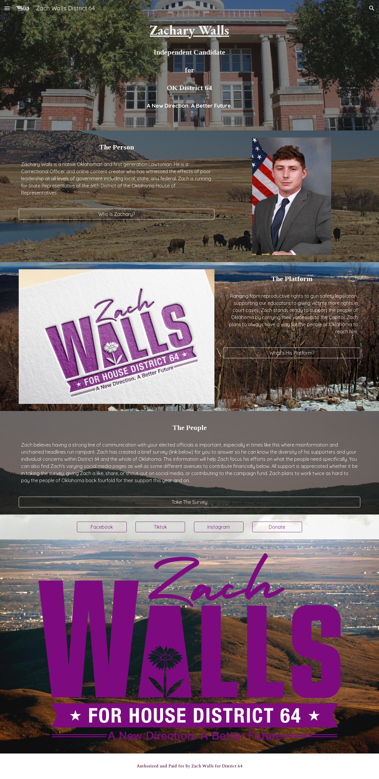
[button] (7, 8)
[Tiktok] (160, 527)
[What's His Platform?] (291, 353)
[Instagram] (218, 527)
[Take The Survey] (189, 502)
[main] (189, 57)
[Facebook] (101, 527)
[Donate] (276, 527)
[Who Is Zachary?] (116, 214)
